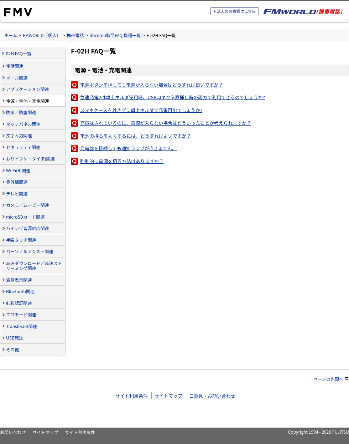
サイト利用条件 (131, 395)
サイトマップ (168, 395)
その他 (12, 349)
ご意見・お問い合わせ (212, 395)
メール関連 (16, 78)
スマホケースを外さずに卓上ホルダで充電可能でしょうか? (141, 110)
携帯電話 (75, 35)
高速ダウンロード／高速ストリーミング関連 (34, 265)
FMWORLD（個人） (42, 35)
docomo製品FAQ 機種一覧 (115, 35)
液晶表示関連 (19, 280)
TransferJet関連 (21, 326)
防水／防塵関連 (21, 112)
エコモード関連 (21, 314)
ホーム (10, 35)
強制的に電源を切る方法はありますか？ (121, 161)
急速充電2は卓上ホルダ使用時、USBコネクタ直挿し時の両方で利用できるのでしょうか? (172, 97)
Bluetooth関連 (20, 291)
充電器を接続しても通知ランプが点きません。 (128, 148)
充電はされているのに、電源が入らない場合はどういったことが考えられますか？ (165, 122)
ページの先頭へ (331, 379)
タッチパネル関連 (23, 124)
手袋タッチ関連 (21, 240)
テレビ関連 (16, 193)
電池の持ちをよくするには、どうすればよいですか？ (135, 135)
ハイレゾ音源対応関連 (27, 228)
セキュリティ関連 (23, 147)
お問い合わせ (13, 432)
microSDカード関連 (25, 217)
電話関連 (14, 66)
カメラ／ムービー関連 (27, 205)
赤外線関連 (16, 182)
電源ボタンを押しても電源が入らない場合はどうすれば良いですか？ (151, 84)
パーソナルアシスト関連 (29, 251)
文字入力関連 (19, 135)
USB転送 (14, 338)
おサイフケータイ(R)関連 (30, 158)
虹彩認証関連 (19, 303)
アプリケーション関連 (27, 89)
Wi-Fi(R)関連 (18, 170)
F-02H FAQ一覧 (16, 53)
